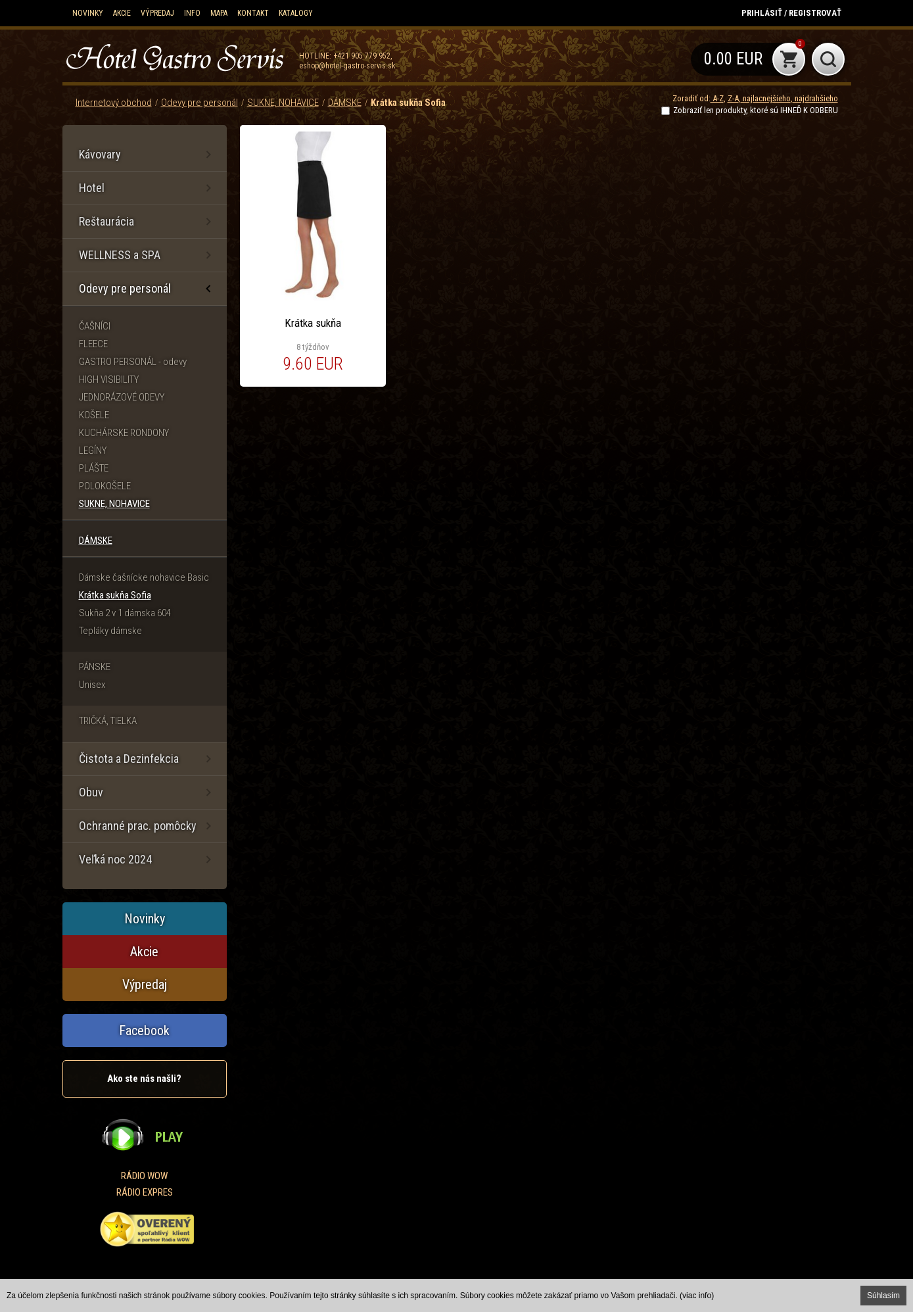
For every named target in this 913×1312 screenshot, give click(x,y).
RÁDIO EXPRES (144, 1192)
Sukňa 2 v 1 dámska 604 (125, 613)
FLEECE (93, 344)
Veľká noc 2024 (115, 859)
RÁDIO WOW (144, 1176)
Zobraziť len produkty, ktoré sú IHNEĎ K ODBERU (755, 110)
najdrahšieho (815, 98)
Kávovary (100, 154)
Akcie (122, 13)
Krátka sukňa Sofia (408, 103)
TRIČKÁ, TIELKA (108, 721)
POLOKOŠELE (105, 486)
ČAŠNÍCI (94, 326)
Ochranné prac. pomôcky (138, 826)
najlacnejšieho (766, 98)
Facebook (144, 1030)
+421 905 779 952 (361, 56)
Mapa (218, 13)
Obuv (91, 792)
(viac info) (697, 1295)
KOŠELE (94, 415)
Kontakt (253, 13)
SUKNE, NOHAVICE (283, 103)
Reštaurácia (106, 221)
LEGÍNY (92, 450)
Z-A (733, 98)
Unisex (92, 685)
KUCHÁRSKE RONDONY (124, 433)
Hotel (92, 188)
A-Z (717, 98)
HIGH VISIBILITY (109, 379)
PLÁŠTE (93, 468)
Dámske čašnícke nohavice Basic (144, 577)
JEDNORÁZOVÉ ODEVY (121, 397)
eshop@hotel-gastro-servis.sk (347, 65)
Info (192, 13)
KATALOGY (296, 13)
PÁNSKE (94, 667)
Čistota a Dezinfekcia (129, 758)
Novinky (87, 13)
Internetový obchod (114, 103)
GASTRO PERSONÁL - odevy (133, 362)
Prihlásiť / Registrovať (791, 13)
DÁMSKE (345, 103)
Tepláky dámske (110, 631)
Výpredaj (157, 13)
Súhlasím (883, 1295)
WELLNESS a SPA (119, 255)
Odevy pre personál (199, 103)
